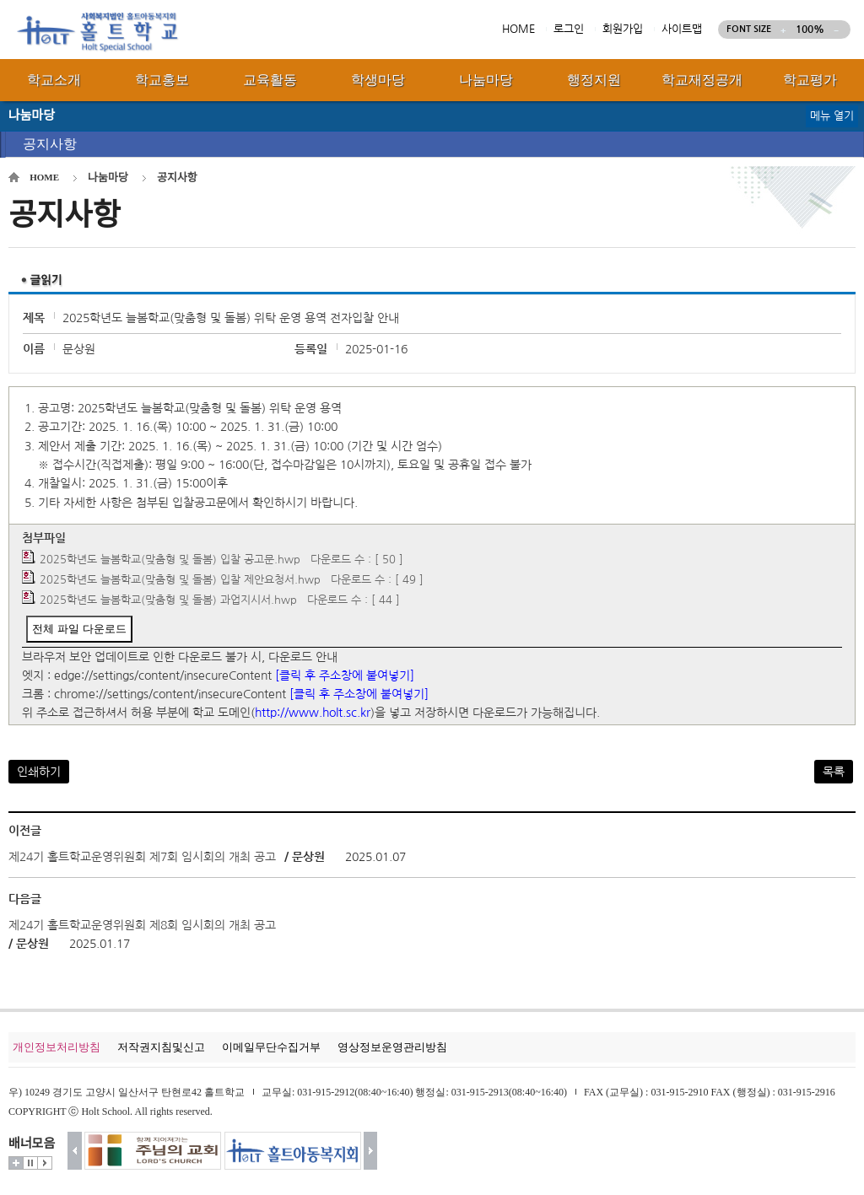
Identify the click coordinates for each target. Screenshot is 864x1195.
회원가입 (622, 29)
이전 (75, 1151)
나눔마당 (108, 177)
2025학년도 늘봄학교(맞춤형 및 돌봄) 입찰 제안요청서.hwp (180, 579)
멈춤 (30, 1163)
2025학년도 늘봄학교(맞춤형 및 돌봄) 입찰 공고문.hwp (170, 559)
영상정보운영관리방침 (392, 1047)
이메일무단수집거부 (271, 1047)
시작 (44, 1163)
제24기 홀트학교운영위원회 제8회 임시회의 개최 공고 (142, 925)
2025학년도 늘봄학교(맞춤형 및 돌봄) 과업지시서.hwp (168, 600)
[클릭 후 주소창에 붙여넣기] (344, 675)
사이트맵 (682, 29)
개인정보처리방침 (56, 1047)
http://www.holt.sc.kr (312, 713)
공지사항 (50, 144)
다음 (371, 1151)
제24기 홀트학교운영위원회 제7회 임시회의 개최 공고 (142, 857)
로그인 (569, 29)
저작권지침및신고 (161, 1047)
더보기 (16, 1163)
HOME (518, 29)
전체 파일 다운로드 (79, 628)
